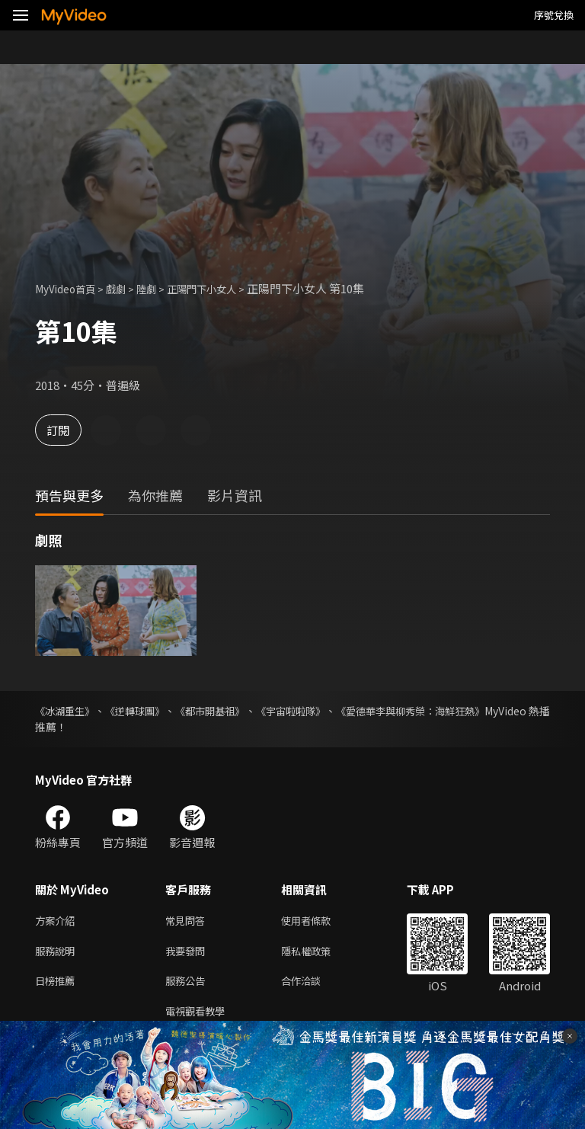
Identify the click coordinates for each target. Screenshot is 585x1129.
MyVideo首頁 (69, 288)
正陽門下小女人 (222, 288)
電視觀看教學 (199, 1017)
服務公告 (188, 985)
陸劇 (160, 288)
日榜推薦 (58, 985)
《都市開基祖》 (239, 710)
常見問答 (188, 921)
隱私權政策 (318, 953)
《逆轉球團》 (151, 710)
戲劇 (126, 288)
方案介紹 (58, 921)
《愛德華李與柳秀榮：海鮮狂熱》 (470, 710)
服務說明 (58, 953)
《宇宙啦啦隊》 (333, 710)
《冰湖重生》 (67, 710)
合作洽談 (313, 985)
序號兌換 (554, 15)
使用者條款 (318, 921)
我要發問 (188, 953)
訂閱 (65, 430)
